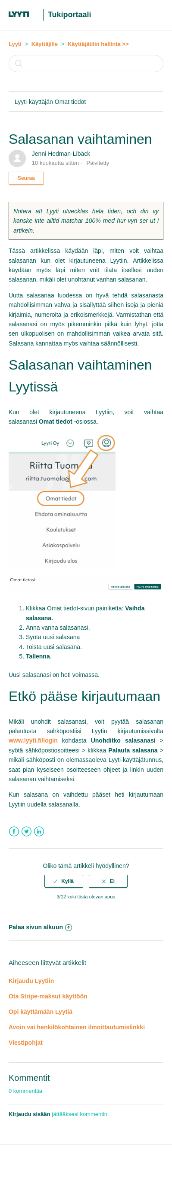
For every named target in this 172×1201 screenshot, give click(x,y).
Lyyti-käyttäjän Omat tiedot (50, 101)
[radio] (63, 881)
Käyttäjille (44, 44)
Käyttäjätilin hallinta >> (98, 44)
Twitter (26, 831)
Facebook (14, 831)
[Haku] (86, 63)
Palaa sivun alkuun (40, 927)
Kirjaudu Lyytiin (31, 980)
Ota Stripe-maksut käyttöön (48, 996)
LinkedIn (39, 831)
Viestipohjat (26, 1042)
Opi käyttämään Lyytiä (40, 1011)
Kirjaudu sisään (29, 1114)
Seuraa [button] (26, 178)
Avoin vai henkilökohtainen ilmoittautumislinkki (77, 1027)
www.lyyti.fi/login (33, 740)
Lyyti (15, 44)
